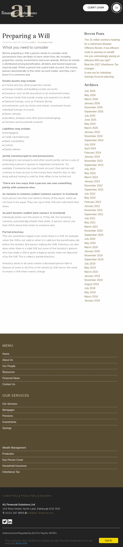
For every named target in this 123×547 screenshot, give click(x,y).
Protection (8, 453)
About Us (7, 360)
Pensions (7, 416)
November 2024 (93, 136)
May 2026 (90, 95)
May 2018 (90, 292)
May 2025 (90, 124)
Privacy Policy (29, 495)
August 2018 (91, 284)
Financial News (11, 378)
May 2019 (90, 267)
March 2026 (91, 99)
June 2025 (90, 119)
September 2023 (93, 165)
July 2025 (89, 115)
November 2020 (93, 230)
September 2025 (93, 111)
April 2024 (90, 148)
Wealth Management (14, 447)
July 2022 (89, 193)
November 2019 (93, 255)
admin (33, 42)
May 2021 (90, 222)
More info (21, 544)
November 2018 (93, 280)
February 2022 (92, 202)
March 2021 (91, 226)
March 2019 (91, 271)
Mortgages (8, 410)
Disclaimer (45, 495)
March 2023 (91, 177)
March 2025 (91, 128)
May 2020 (90, 243)
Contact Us (8, 384)
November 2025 (93, 107)
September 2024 (93, 140)
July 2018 (89, 288)
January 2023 (92, 181)
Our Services (9, 403)
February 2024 (92, 152)
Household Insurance (14, 465)
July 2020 (89, 239)
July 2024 (89, 144)
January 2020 (92, 251)
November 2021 (93, 210)
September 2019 (93, 259)
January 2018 (92, 300)
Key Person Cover (12, 460)
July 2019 (89, 263)
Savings (7, 428)
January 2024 (92, 156)
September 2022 (93, 189)
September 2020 (93, 235)
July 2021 (89, 218)
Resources (8, 372)
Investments (9, 422)
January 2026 (92, 103)
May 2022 (90, 197)
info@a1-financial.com (40, 512)
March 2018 (91, 296)
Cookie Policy (10, 495)
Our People (8, 366)
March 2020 (91, 247)
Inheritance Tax (11, 472)
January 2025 (92, 132)
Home (5, 354)
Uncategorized (45, 42)
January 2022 (92, 206)
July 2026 (89, 91)
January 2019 (92, 276)
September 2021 (93, 214)
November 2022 (93, 185)
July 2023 (89, 169)
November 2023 (93, 160)
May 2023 (90, 173)
